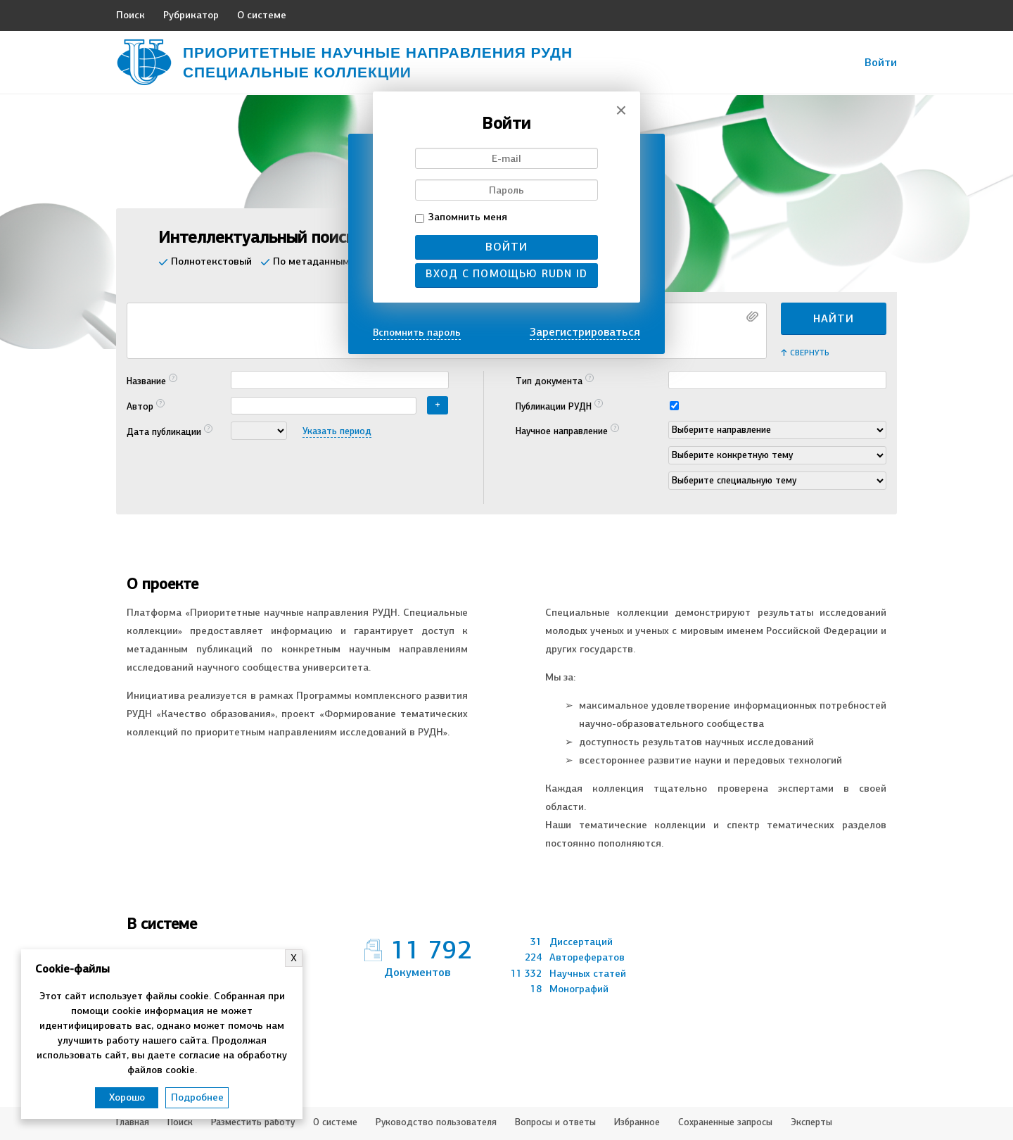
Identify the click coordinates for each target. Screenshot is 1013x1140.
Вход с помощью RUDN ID (506, 273)
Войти (506, 246)
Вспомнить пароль (417, 332)
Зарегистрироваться (585, 331)
